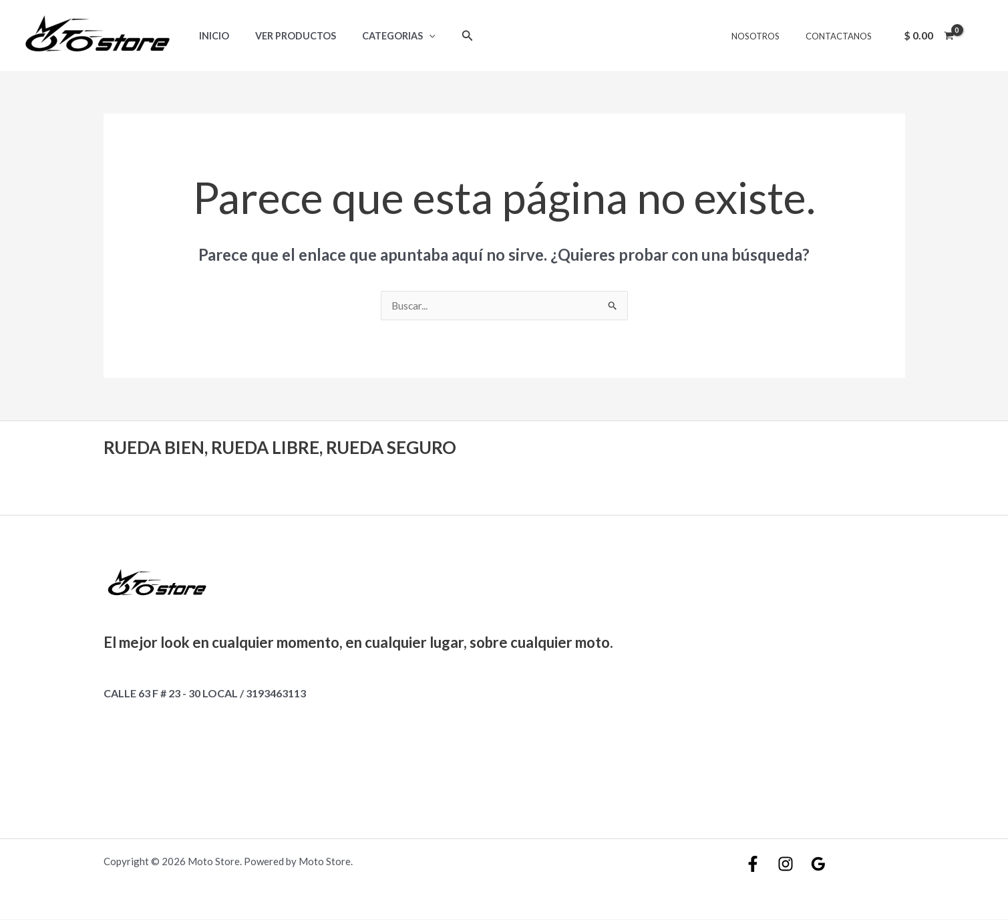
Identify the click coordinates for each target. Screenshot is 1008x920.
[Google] (818, 864)
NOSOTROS (768, 36)
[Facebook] (753, 864)
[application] (411, 35)
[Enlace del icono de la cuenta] (979, 35)
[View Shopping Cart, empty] (928, 35)
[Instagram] (786, 864)
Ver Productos (284, 35)
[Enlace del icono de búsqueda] (447, 35)
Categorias (381, 35)
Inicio (210, 35)
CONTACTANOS (843, 36)
